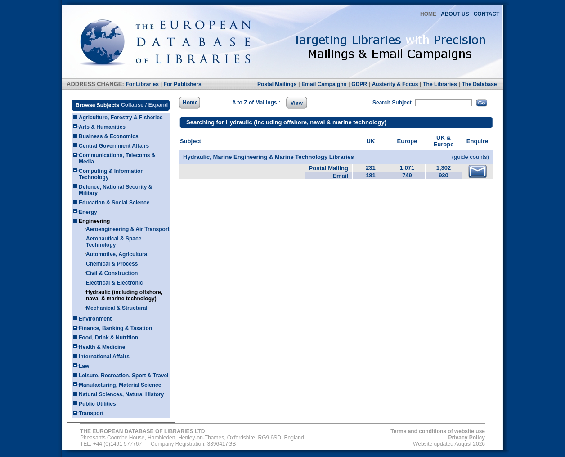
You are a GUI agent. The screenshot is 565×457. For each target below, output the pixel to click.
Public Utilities (97, 404)
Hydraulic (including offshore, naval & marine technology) (124, 295)
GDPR (359, 84)
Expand (158, 105)
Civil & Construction (112, 273)
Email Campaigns (323, 84)
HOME (428, 14)
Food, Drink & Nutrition (108, 338)
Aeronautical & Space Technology (113, 241)
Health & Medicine (102, 347)
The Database (479, 84)
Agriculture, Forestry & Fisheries (121, 117)
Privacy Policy (466, 437)
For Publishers (183, 84)
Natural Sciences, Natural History (121, 394)
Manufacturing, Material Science (120, 385)
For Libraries (142, 84)
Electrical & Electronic (114, 283)
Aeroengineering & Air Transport (128, 229)
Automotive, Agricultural (117, 254)
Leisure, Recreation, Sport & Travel (123, 375)
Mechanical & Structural (117, 308)
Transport (91, 413)
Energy (88, 212)
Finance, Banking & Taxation (115, 328)
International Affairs (104, 356)
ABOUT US (455, 14)
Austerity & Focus (395, 84)
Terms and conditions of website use (437, 431)
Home (190, 103)
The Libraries (440, 84)
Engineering (94, 221)
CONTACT (487, 14)
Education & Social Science (114, 202)
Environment (95, 319)
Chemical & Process (112, 264)
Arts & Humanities (102, 127)
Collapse (132, 105)
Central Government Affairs (114, 146)
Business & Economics (109, 136)
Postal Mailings (276, 84)
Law (84, 366)
